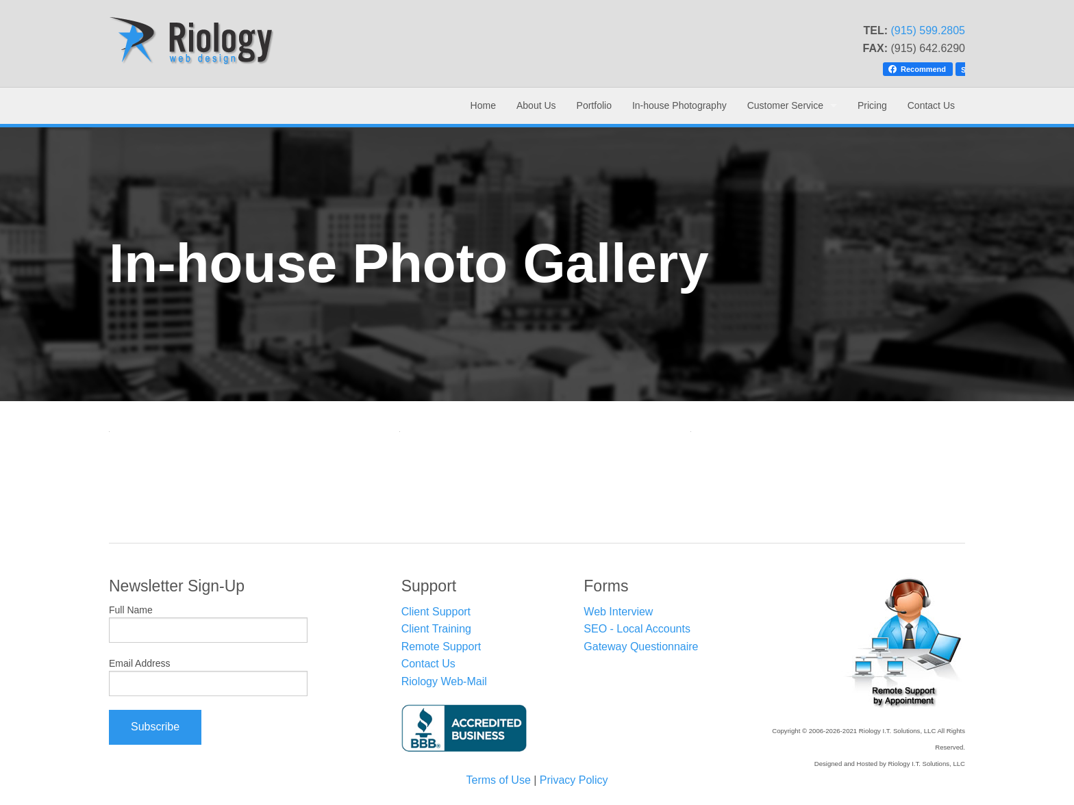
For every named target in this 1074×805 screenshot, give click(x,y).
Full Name (131, 609)
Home (483, 105)
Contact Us (931, 105)
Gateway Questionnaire (641, 646)
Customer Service (785, 105)
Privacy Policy (574, 780)
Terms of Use (498, 780)
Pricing (872, 105)
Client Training (436, 629)
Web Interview (618, 611)
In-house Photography (679, 105)
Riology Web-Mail (444, 681)
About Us (536, 105)
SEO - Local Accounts (637, 629)
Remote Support (441, 646)
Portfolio (594, 105)
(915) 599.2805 (927, 30)
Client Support (436, 611)
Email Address (139, 663)
